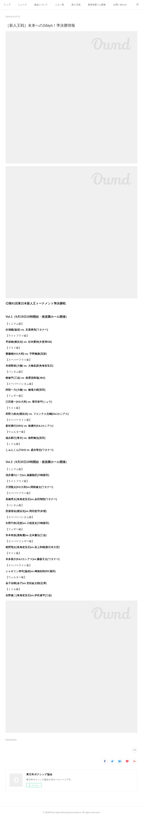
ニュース (22, 4)
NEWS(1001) (11, 740)
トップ (7, 4)
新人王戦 (76, 4)
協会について (41, 4)
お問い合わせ (120, 4)
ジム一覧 (59, 4)
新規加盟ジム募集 (97, 4)
